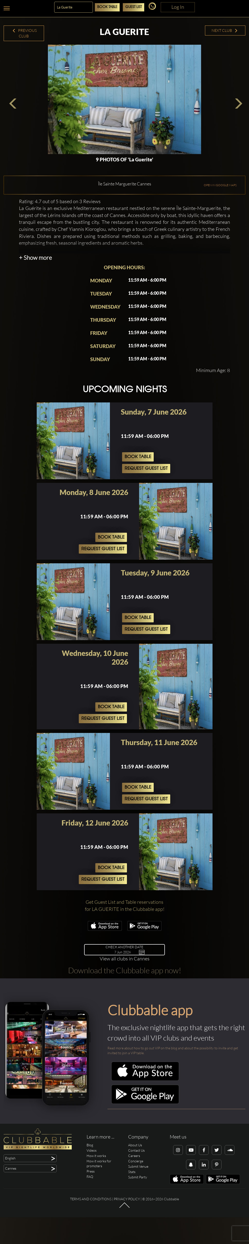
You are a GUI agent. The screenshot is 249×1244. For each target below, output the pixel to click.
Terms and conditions (90, 1230)
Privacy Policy (127, 1230)
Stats (131, 1203)
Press (91, 1203)
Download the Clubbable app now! (124, 1002)
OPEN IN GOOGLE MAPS (220, 216)
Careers (134, 1187)
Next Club (225, 30)
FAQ (90, 1208)
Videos (92, 1182)
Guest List (133, 7)
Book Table (107, 7)
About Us (135, 1176)
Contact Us (136, 1182)
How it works (96, 1187)
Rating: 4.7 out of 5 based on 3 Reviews (60, 233)
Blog (90, 1176)
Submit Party (137, 1209)
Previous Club (24, 33)
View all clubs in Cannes (125, 990)
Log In (177, 7)
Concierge (135, 1193)
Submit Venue (138, 1198)
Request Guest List (146, 500)
